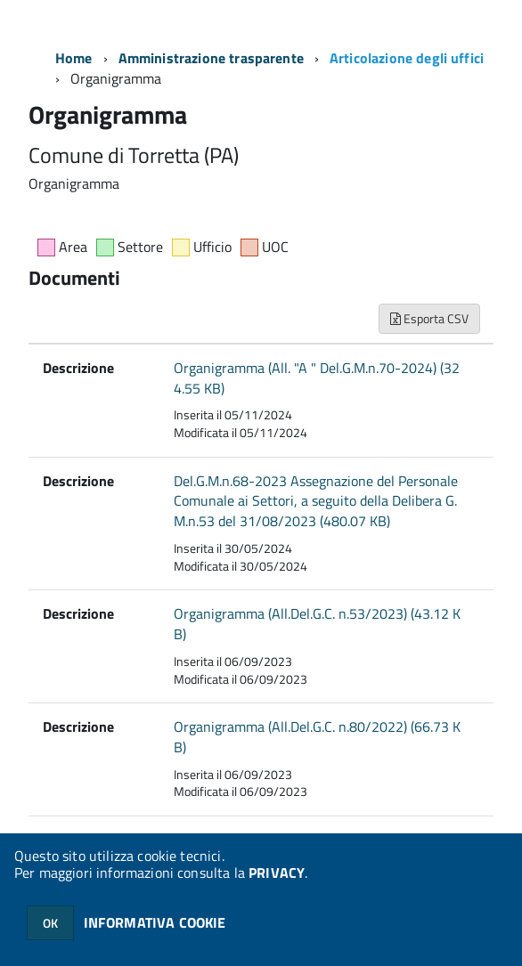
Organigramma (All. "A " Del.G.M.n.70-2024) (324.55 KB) (317, 378)
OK (50, 922)
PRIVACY (277, 872)
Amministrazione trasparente (211, 58)
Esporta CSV (429, 318)
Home (74, 58)
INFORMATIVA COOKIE (155, 922)
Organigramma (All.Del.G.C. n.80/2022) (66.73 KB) (317, 737)
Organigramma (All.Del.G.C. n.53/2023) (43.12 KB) (317, 624)
